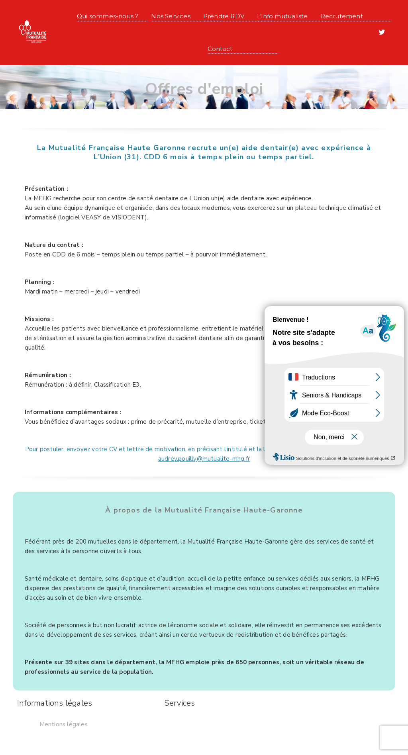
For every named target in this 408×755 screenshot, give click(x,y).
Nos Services (170, 16)
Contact (220, 49)
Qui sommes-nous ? (107, 16)
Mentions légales (63, 724)
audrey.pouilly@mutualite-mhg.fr (204, 459)
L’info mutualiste (282, 16)
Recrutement (342, 16)
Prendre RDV (223, 16)
